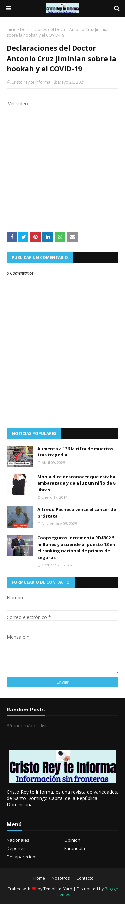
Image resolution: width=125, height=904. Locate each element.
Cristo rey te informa (30, 82)
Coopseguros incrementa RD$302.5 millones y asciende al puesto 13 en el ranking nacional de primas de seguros (76, 547)
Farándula (74, 848)
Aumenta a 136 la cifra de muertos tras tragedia (75, 452)
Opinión (72, 840)
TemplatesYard (57, 889)
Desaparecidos (22, 857)
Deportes (16, 848)
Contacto (85, 878)
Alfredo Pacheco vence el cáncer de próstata (76, 512)
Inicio (12, 29)
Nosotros (61, 878)
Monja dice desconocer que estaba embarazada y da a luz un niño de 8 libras (76, 483)
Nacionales (18, 840)
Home (39, 878)
